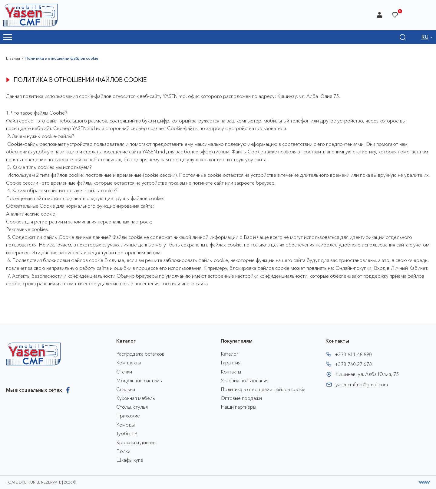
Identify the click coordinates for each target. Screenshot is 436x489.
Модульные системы (139, 380)
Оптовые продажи (241, 398)
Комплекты (128, 363)
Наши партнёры (238, 407)
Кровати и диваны (136, 442)
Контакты (231, 372)
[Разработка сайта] (424, 482)
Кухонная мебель (135, 398)
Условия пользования (245, 380)
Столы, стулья (132, 407)
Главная (13, 58)
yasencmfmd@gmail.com (361, 384)
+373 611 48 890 (353, 354)
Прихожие (128, 416)
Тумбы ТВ (126, 433)
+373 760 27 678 (353, 364)
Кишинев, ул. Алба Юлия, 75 (367, 374)
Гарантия (230, 363)
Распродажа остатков (140, 354)
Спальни (125, 389)
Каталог (229, 354)
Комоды (125, 425)
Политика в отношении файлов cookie (263, 389)
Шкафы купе (129, 460)
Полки (123, 451)
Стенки (124, 372)
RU (424, 37)
